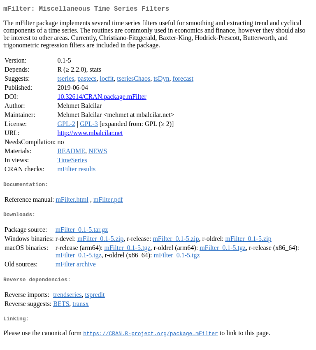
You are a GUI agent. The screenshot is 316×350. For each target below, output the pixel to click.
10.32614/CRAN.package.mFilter (101, 98)
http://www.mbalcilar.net (90, 134)
